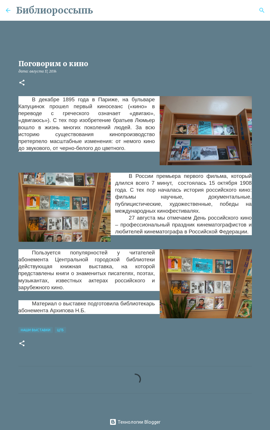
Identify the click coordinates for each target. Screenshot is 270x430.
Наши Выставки (35, 330)
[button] (21, 83)
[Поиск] (101, 10)
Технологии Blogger (135, 422)
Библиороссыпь (54, 10)
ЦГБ (60, 330)
